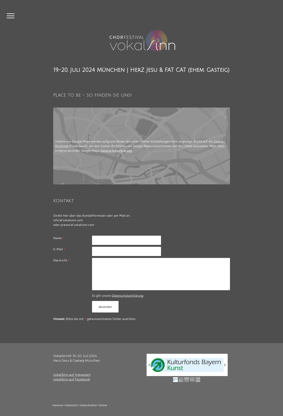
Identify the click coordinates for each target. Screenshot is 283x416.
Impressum (57, 405)
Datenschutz (71, 405)
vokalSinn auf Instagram (71, 375)
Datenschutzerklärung (116, 150)
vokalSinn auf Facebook (71, 379)
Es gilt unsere (117, 295)
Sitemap (103, 405)
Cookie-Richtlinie (88, 405)
